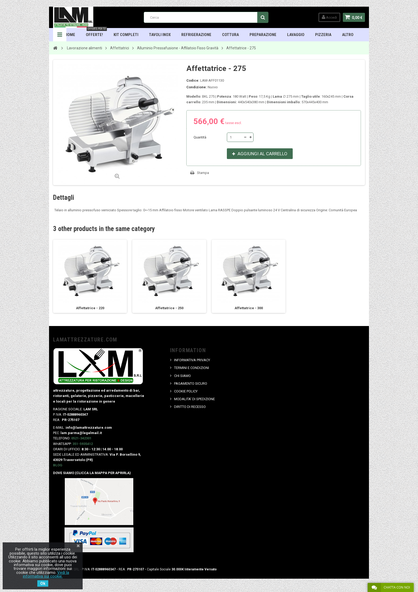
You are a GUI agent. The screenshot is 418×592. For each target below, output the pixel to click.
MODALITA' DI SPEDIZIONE (194, 399)
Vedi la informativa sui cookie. (46, 574)
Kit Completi (126, 34)
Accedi (329, 17)
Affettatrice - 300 (249, 308)
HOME (70, 34)
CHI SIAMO (182, 376)
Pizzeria (323, 34)
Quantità (200, 137)
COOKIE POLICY (186, 391)
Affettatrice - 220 (90, 308)
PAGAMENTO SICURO (190, 384)
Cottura (230, 34)
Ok (42, 583)
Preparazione (263, 34)
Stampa (203, 173)
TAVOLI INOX (160, 34)
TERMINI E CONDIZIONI (191, 368)
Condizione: (196, 87)
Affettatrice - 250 (169, 308)
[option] (90, 276)
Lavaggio (295, 34)
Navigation (59, 34)
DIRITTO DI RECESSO (190, 407)
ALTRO (347, 34)
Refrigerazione (196, 34)
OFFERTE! (96, 32)
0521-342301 (81, 438)
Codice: (192, 80)
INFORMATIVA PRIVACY (192, 360)
